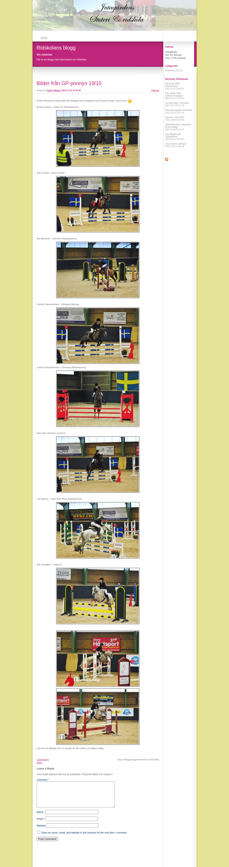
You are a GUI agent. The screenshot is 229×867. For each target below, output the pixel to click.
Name (41, 817)
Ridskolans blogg (56, 48)
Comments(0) (43, 760)
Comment (43, 779)
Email (40, 823)
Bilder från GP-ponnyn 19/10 (69, 83)
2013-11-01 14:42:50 (71, 90)
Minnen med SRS (175, 118)
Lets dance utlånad (175, 145)
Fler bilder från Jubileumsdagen (174, 95)
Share (39, 763)
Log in (44, 37)
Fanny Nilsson (54, 90)
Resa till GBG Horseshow (174, 86)
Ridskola (155, 90)
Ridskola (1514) (173, 70)
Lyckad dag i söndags (177, 104)
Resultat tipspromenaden (179, 111)
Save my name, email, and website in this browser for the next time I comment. (84, 837)
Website (41, 830)
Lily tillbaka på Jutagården (174, 136)
